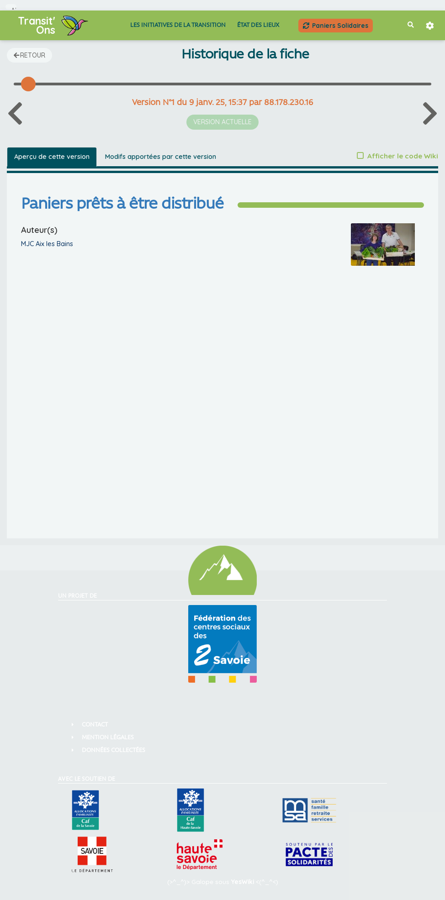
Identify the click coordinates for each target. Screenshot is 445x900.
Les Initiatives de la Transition (178, 25)
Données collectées (113, 750)
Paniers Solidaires (335, 25)
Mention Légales (108, 738)
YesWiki (242, 881)
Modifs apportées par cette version (160, 157)
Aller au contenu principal (13, 8)
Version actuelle (222, 122)
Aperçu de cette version (52, 157)
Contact (95, 725)
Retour (29, 55)
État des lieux (258, 25)
